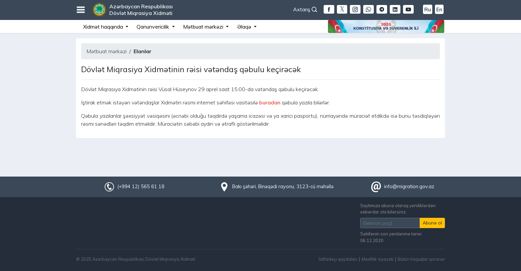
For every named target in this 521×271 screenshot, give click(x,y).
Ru (427, 9)
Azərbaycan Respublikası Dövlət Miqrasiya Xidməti (141, 9)
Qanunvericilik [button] (153, 26)
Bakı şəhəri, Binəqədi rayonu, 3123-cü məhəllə (283, 187)
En (439, 9)
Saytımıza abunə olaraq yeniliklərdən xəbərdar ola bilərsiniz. (398, 208)
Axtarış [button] (305, 9)
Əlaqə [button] (245, 26)
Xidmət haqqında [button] (103, 26)
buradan (269, 102)
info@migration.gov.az (409, 187)
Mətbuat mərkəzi (106, 51)
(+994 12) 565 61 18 (140, 187)
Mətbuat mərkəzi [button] (204, 26)
